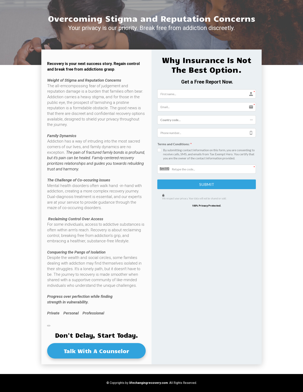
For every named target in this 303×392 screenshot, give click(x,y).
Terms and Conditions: (174, 144)
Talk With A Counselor (96, 350)
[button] (206, 119)
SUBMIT (206, 184)
